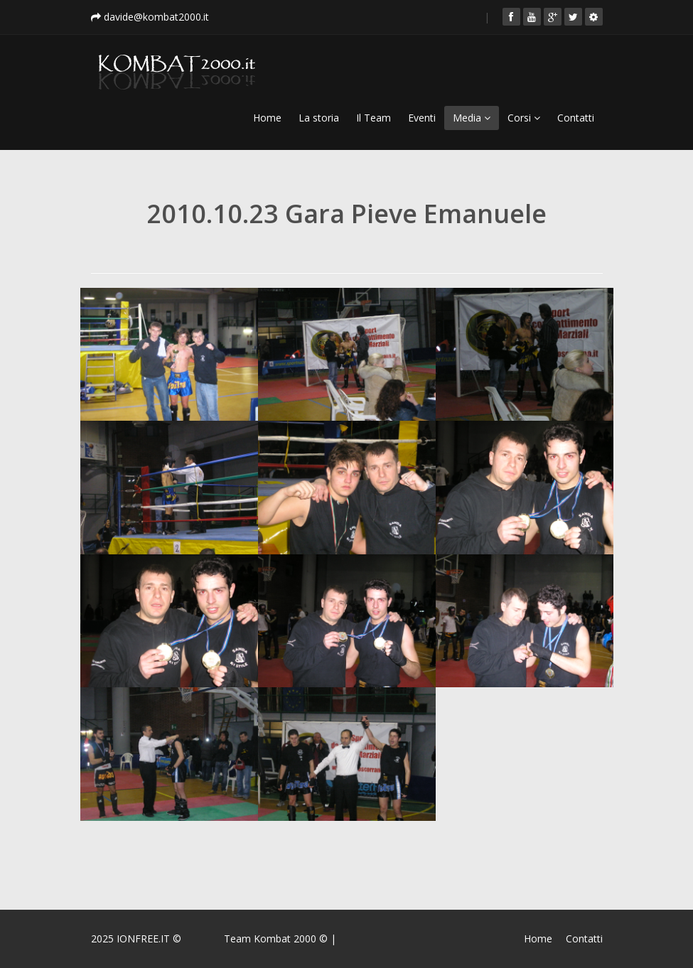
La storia (319, 117)
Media (471, 117)
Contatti (575, 117)
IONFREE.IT (143, 938)
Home (267, 117)
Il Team (373, 117)
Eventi (422, 117)
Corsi (523, 117)
